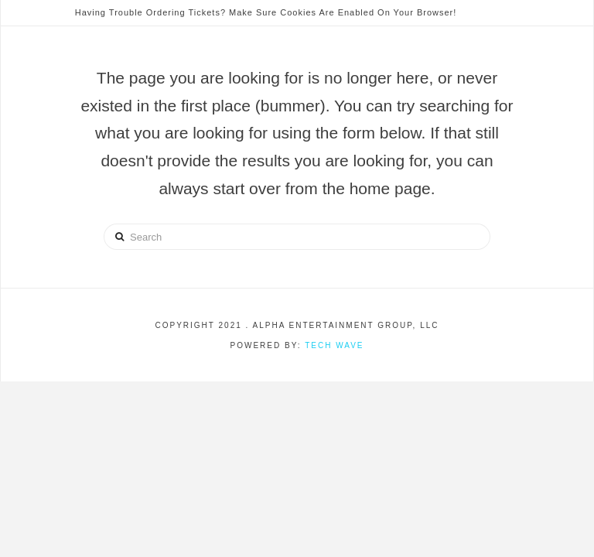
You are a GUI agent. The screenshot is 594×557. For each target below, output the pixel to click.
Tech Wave (334, 345)
